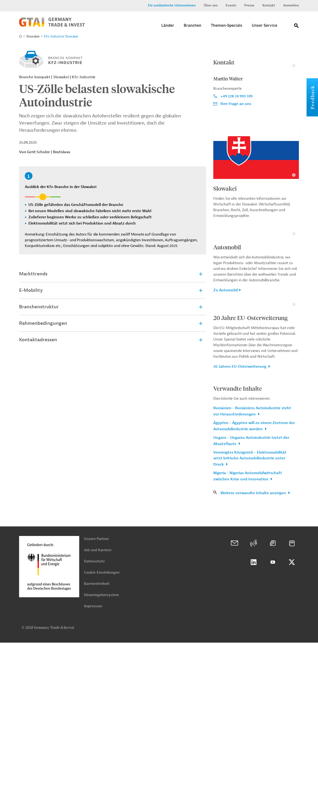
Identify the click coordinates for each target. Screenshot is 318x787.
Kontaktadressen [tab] (38, 340)
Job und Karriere (97, 694)
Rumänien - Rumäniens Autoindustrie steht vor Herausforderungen (252, 555)
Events (231, 5)
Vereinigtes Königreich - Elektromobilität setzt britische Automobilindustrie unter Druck (249, 602)
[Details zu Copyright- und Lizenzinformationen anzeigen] (294, 114)
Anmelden (291, 5)
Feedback (312, 97)
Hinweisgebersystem (101, 739)
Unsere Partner (96, 683)
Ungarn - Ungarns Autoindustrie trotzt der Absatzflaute (251, 585)
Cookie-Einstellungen (102, 717)
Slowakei (225, 236)
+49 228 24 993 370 (236, 144)
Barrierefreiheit (96, 728)
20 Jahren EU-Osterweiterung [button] (240, 511)
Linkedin (253, 706)
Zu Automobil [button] (225, 386)
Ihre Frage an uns (235, 152)
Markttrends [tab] (33, 274)
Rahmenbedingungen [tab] (43, 323)
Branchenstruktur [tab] (39, 307)
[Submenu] (167, 27)
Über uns (211, 5)
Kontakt (268, 5)
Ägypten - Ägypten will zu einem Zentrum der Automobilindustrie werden (254, 570)
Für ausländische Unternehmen (172, 5)
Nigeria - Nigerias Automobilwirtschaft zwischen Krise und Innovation (247, 620)
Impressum (93, 750)
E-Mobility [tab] (31, 290)
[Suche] (296, 26)
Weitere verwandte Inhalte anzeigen (253, 637)
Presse (249, 5)
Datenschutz (94, 705)
